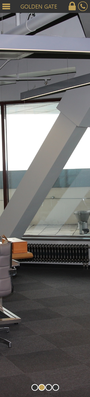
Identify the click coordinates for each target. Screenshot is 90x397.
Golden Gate (38, 6)
